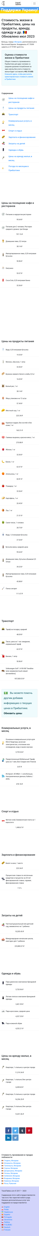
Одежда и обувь (16, 150)
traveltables (18, 3)
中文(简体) (7, 1225)
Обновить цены (13, 713)
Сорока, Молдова (11, 1168)
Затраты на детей (17, 143)
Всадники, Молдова (12, 1178)
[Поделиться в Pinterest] (29, 1130)
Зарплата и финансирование (22, 137)
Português (7, 1217)
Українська (7, 1212)
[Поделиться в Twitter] (15, 1130)
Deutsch (6, 1227)
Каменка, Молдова (11, 1181)
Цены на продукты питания (21, 108)
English (6, 1207)
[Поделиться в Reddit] (15, 1137)
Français (6, 1230)
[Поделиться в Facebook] (8, 1130)
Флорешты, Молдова (12, 1163)
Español (6, 1215)
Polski (5, 1209)
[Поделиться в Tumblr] (22, 1130)
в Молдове (17, 42)
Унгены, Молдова (11, 1173)
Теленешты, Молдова (12, 1166)
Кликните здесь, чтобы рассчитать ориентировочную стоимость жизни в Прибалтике (19, 76)
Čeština (6, 1222)
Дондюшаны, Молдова (13, 1171)
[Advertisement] (19, 189)
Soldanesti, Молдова (12, 1176)
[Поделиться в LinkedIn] (8, 1137)
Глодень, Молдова (11, 1161)
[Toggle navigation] (34, 3)
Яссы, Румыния (10, 1183)
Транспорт (13, 114)
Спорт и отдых (15, 131)
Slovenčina (7, 1220)
